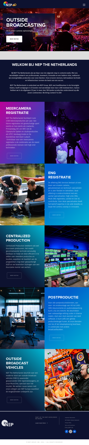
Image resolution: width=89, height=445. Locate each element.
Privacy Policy (68, 422)
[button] (84, 4)
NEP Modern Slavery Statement (72, 420)
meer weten (14, 39)
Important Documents (70, 417)
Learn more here (40, 423)
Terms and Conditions (70, 425)
